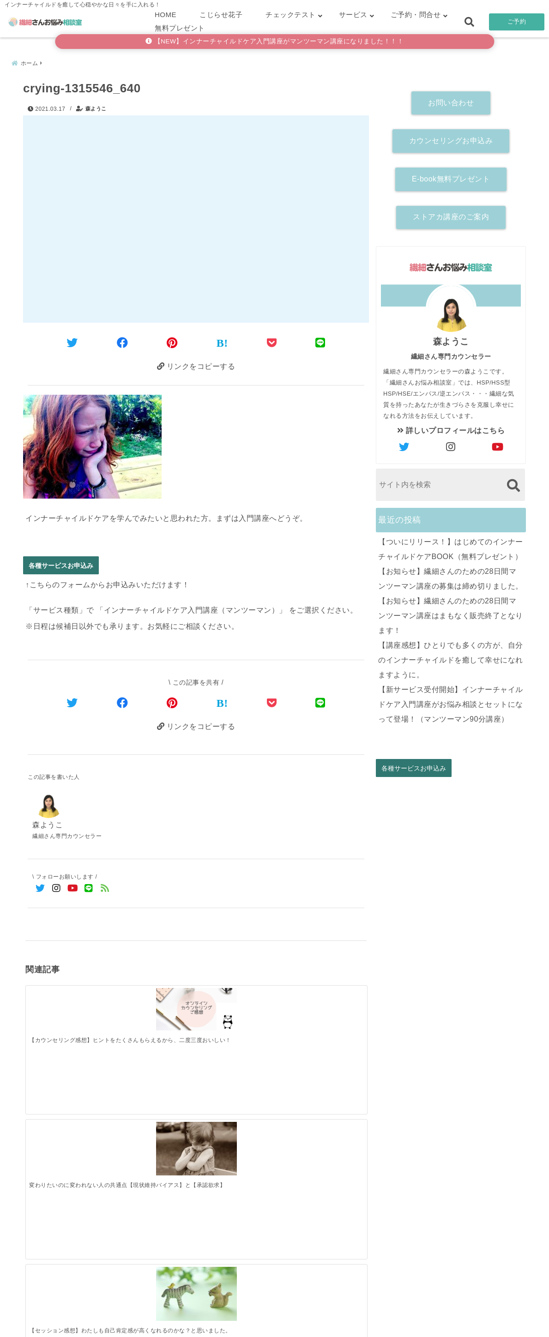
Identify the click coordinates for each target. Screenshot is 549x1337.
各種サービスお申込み (61, 565)
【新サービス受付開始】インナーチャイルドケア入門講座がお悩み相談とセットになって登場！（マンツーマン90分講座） (450, 701)
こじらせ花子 (220, 14)
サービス (353, 14)
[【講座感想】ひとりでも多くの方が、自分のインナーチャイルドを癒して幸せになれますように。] (324, 1152)
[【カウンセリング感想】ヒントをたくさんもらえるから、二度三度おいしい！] (68, 1006)
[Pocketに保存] (272, 340)
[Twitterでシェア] (72, 340)
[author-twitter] (404, 444)
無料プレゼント (180, 28)
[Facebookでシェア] (122, 340)
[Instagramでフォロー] (56, 890)
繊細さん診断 (214, 1315)
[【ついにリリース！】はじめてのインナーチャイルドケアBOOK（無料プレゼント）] (68, 1154)
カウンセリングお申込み (451, 138)
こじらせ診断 (274, 1315)
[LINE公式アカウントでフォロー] (89, 890)
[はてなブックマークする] (222, 341)
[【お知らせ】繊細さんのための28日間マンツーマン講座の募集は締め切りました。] (153, 1154)
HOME (165, 14)
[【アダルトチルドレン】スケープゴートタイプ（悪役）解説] (324, 1011)
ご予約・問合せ (416, 14)
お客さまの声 (335, 1315)
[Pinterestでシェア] (172, 340)
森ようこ (96, 106)
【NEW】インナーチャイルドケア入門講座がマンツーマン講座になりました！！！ (274, 41)
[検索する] (513, 482)
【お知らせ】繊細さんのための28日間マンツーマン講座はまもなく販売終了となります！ (450, 613)
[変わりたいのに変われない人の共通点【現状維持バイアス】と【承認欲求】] (153, 1011)
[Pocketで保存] (272, 702)
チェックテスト (290, 14)
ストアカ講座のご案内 (451, 214)
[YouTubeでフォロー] (73, 890)
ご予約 (516, 21)
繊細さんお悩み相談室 (249, 1327)
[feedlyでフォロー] (105, 890)
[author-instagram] (451, 444)
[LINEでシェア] (320, 340)
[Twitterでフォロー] (40, 890)
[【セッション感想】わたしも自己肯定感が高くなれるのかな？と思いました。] (239, 1011)
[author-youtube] (498, 444)
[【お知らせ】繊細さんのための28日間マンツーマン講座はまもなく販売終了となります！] (239, 1154)
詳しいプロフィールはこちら (451, 428)
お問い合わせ (451, 100)
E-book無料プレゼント (451, 176)
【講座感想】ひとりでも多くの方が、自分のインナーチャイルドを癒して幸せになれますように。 (450, 657)
